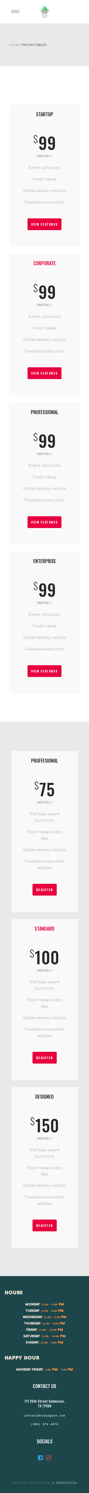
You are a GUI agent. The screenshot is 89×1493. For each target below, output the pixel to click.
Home (14, 45)
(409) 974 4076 (44, 1424)
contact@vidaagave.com (44, 1416)
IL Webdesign (64, 1483)
